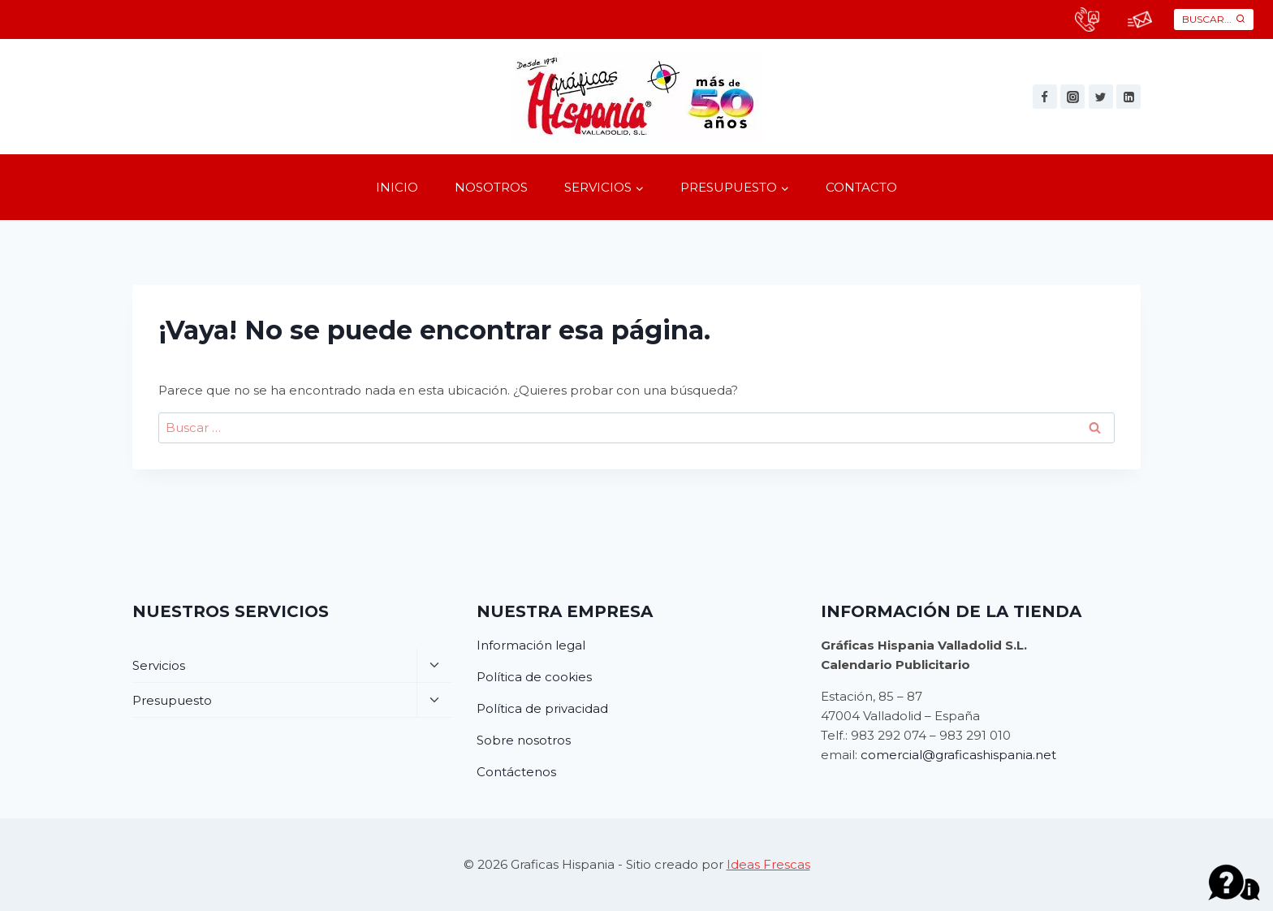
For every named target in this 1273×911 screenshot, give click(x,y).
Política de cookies (534, 676)
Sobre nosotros (524, 740)
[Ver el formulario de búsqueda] (1214, 19)
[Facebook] (1045, 96)
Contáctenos (516, 771)
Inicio (397, 187)
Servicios (158, 665)
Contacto (861, 187)
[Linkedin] (1128, 96)
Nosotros (491, 187)
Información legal (531, 645)
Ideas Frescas (768, 864)
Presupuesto (172, 700)
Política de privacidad (542, 708)
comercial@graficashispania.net (958, 754)
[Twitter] (1101, 96)
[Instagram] (1072, 96)
